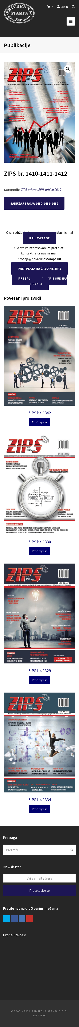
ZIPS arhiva (29, 189)
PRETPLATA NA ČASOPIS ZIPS (39, 268)
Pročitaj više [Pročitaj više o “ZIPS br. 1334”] (39, 809)
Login (64, 7)
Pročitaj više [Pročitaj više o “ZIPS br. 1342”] (39, 422)
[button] (68, 69)
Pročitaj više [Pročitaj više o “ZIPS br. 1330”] (39, 551)
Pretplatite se (39, 890)
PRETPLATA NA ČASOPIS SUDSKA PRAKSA (42, 281)
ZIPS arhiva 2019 (49, 189)
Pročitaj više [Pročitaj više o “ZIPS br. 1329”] (39, 680)
